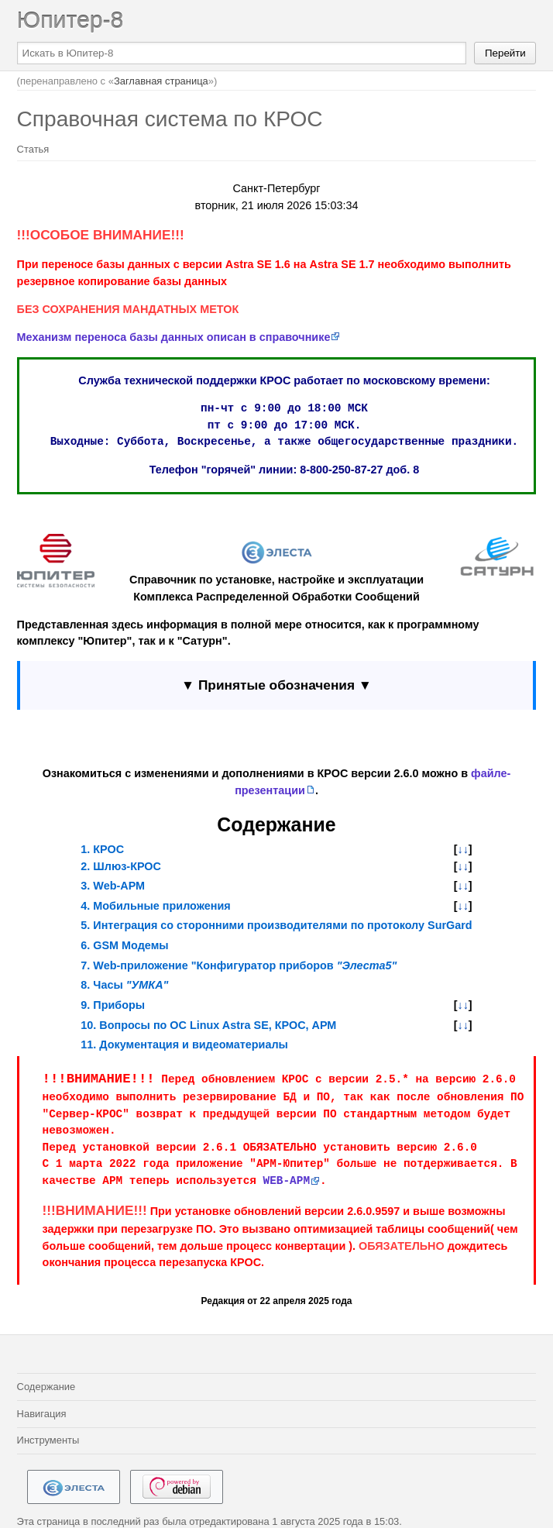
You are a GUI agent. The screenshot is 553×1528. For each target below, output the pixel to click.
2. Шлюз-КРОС (121, 866)
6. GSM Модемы (124, 945)
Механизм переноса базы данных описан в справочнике (174, 337)
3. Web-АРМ (113, 885)
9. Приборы (113, 1005)
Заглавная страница (161, 81)
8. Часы (124, 985)
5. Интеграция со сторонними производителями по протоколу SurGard (276, 925)
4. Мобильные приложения (155, 906)
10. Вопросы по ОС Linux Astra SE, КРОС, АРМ (208, 1025)
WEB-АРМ (286, 1181)
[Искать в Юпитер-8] (241, 53)
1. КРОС (102, 849)
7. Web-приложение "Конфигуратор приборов (239, 965)
